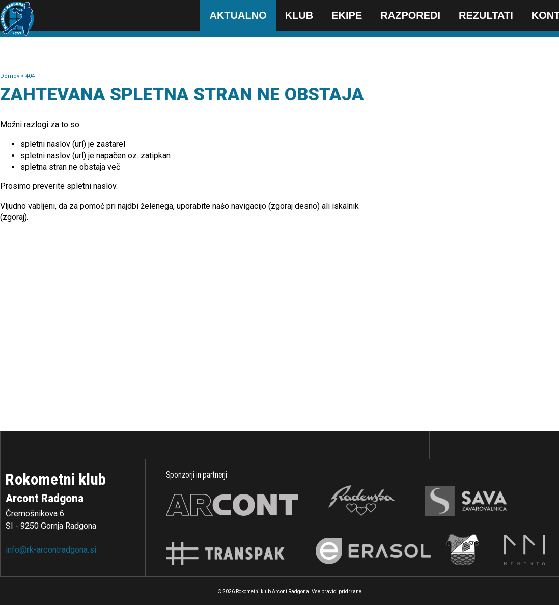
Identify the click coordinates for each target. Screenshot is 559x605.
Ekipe (346, 15)
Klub (299, 15)
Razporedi (410, 15)
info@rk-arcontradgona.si (51, 550)
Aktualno (237, 15)
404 (30, 76)
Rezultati (486, 15)
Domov (10, 76)
